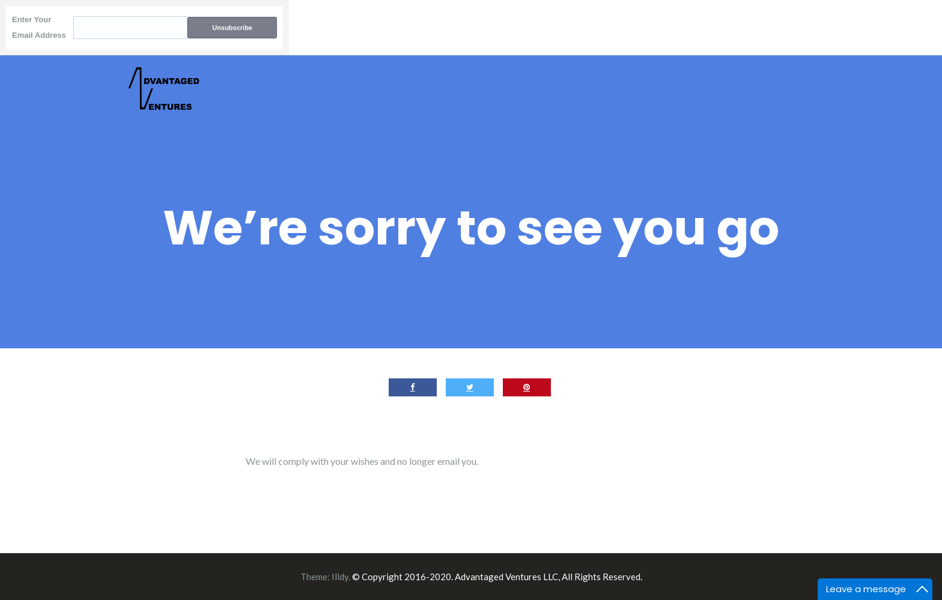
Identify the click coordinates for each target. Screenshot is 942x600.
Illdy (340, 576)
